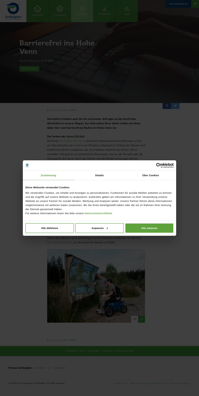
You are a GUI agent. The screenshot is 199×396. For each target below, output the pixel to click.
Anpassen (99, 227)
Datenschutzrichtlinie (98, 213)
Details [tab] (99, 175)
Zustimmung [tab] (48, 175)
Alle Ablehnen (49, 227)
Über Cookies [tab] (150, 175)
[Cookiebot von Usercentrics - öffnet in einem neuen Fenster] (159, 165)
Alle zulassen (149, 227)
